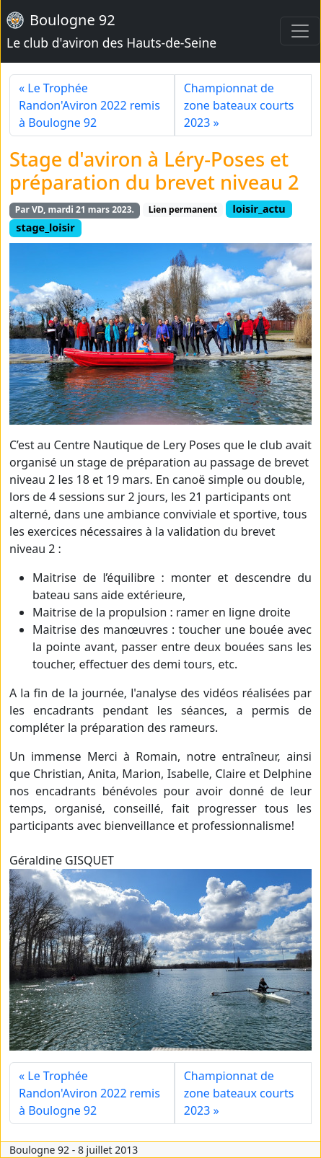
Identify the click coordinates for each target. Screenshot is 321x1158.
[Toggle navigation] (300, 31)
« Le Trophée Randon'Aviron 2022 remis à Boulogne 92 (89, 105)
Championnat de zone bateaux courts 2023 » (239, 105)
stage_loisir (45, 227)
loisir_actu (258, 209)
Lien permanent (183, 209)
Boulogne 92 (111, 30)
